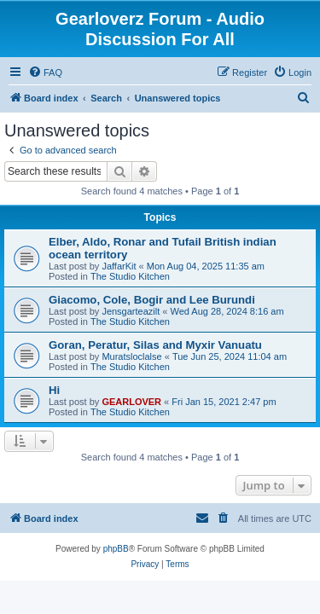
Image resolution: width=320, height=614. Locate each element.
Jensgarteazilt (131, 311)
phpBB (116, 548)
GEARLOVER (131, 402)
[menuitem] (45, 72)
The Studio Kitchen (130, 276)
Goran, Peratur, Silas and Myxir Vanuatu (155, 345)
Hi (54, 390)
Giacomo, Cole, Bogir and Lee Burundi (152, 299)
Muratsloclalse (131, 356)
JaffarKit (119, 266)
